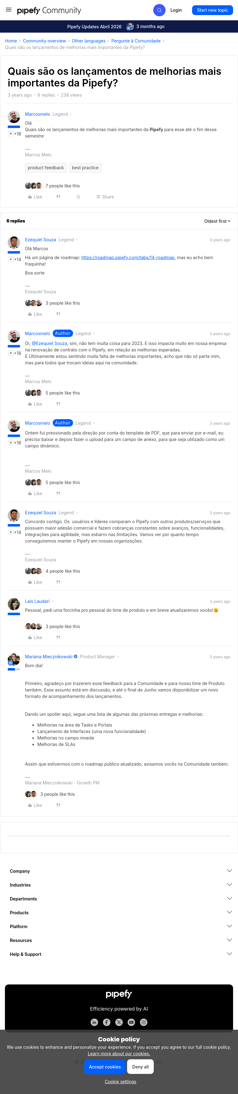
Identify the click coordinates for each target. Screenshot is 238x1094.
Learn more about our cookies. (119, 1053)
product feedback (46, 167)
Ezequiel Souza (40, 239)
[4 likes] (52, 571)
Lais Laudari (37, 601)
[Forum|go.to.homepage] (60, 10)
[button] (8, 11)
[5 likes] (52, 393)
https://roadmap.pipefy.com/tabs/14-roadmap (128, 257)
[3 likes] (52, 303)
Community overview (44, 40)
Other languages (88, 40)
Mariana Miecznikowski (48, 656)
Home (11, 40)
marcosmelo (37, 114)
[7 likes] (52, 185)
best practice (85, 167)
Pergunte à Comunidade (136, 40)
